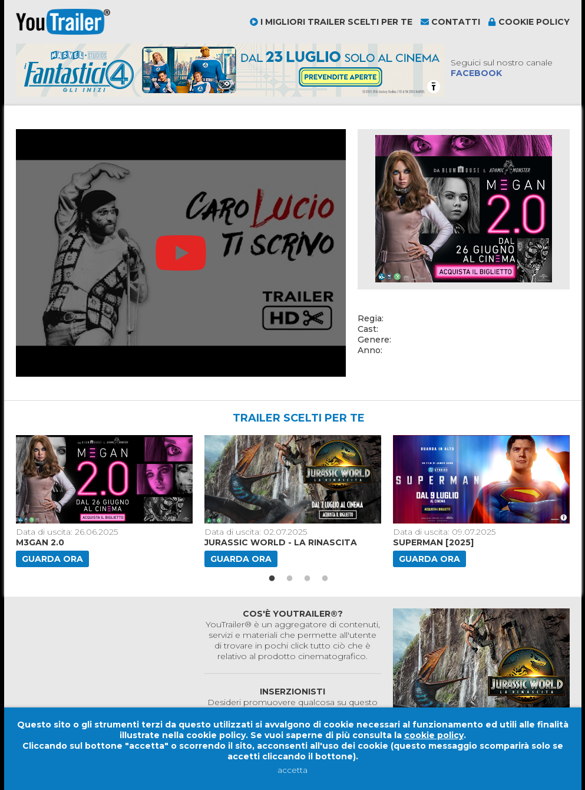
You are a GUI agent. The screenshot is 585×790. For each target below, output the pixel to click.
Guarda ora (52, 559)
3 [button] (307, 579)
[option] (105, 501)
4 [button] (325, 579)
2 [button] (290, 579)
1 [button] (272, 579)
